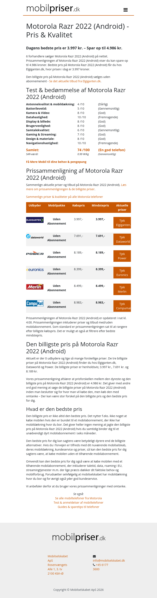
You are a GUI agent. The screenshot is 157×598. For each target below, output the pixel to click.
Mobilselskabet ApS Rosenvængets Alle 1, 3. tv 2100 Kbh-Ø (58, 564)
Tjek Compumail (123, 306)
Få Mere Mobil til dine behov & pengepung (56, 162)
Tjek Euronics (122, 273)
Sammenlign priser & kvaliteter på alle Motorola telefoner (64, 197)
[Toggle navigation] (125, 10)
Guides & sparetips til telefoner (78, 507)
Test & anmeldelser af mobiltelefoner (78, 502)
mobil (53, 7)
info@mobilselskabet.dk (109, 560)
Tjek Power (122, 256)
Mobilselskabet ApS (83, 590)
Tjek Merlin (122, 289)
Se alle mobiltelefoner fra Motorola (78, 498)
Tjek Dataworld (123, 239)
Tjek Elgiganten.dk (123, 223)
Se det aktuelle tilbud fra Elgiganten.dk (74, 81)
